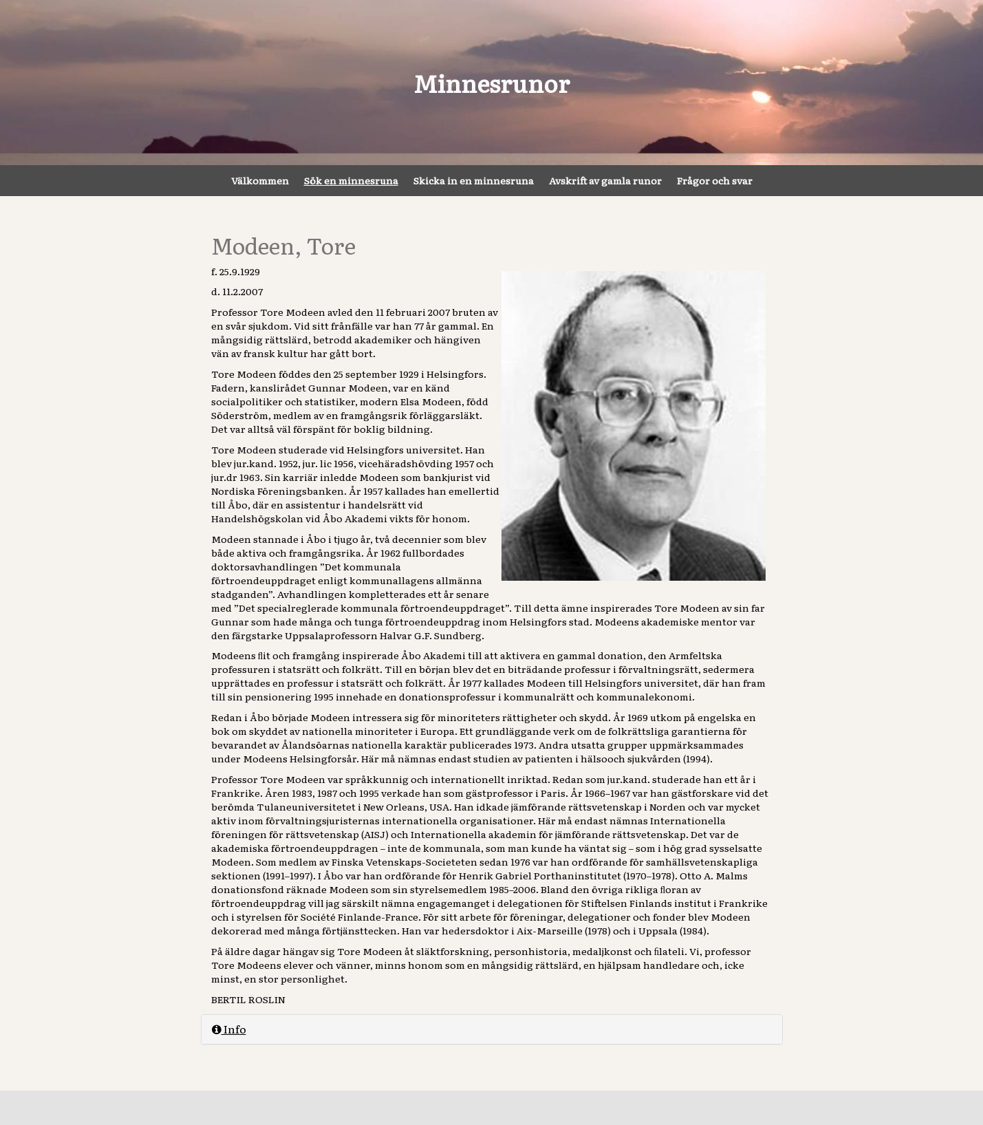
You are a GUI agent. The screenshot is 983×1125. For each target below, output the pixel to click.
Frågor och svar (715, 180)
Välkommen (260, 180)
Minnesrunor (491, 82)
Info (229, 1028)
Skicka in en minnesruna (473, 180)
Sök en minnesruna (351, 180)
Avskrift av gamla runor (605, 180)
